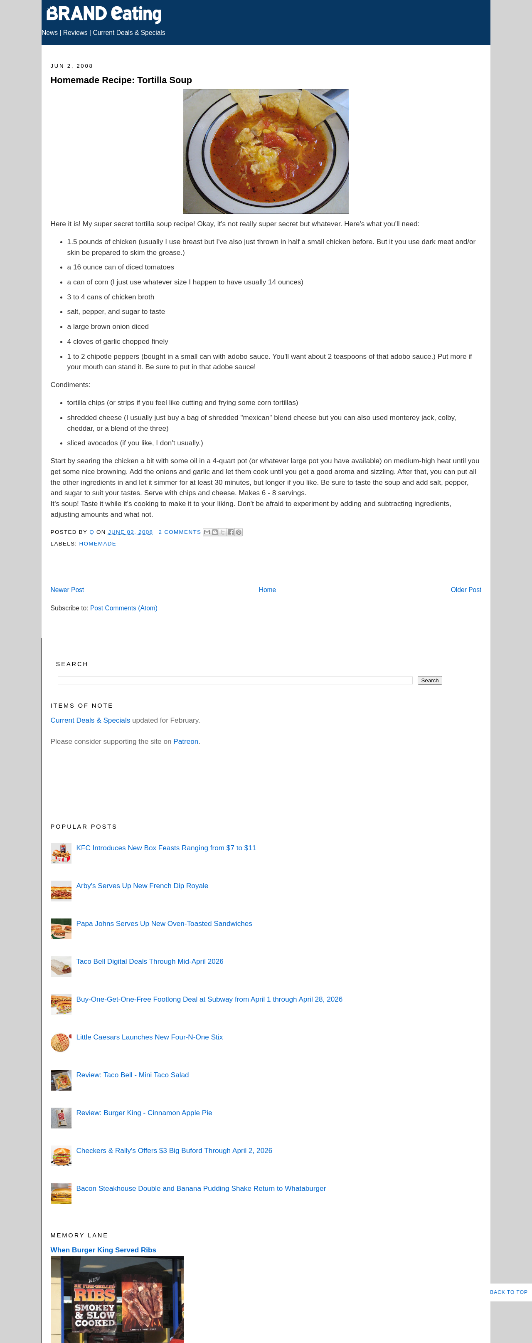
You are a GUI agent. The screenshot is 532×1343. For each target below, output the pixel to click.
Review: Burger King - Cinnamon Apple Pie (144, 1112)
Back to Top (509, 1292)
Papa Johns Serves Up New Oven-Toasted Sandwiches (164, 923)
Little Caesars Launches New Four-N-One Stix (149, 1037)
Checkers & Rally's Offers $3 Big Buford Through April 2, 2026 (174, 1150)
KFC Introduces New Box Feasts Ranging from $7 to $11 (166, 848)
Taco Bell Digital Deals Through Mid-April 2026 (149, 961)
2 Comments (179, 532)
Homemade (97, 544)
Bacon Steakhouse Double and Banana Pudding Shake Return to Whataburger (201, 1188)
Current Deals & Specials (129, 32)
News (50, 32)
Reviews (75, 32)
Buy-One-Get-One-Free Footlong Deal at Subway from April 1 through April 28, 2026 (209, 999)
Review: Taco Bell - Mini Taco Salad (132, 1075)
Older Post (466, 589)
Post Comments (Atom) (124, 608)
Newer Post (67, 589)
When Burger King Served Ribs (104, 1250)
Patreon (185, 741)
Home (267, 589)
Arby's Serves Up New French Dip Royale (142, 885)
